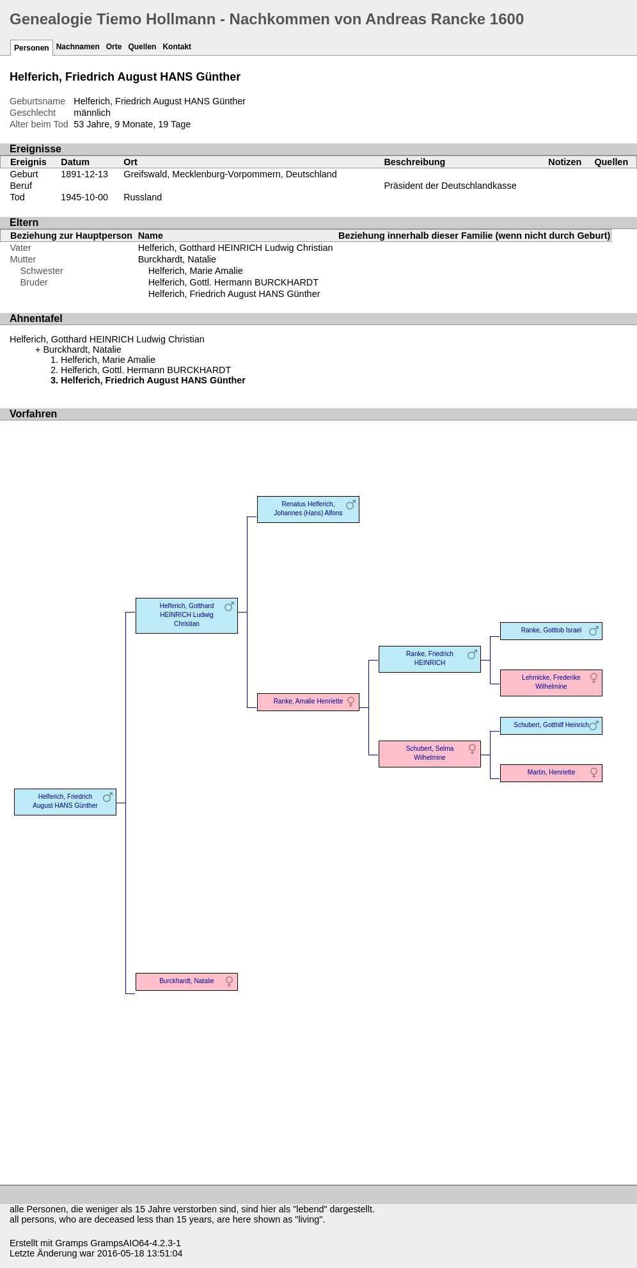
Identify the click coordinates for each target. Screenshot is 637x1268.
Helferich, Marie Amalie (195, 271)
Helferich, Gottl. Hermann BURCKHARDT (233, 282)
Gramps (71, 1243)
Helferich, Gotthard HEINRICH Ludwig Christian (235, 248)
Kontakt (176, 46)
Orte (114, 46)
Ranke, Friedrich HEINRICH (429, 658)
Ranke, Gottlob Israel (551, 630)
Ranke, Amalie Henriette (308, 701)
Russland (142, 197)
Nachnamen (78, 46)
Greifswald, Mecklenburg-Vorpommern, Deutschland (230, 174)
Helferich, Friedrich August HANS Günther (234, 294)
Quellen (142, 46)
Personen (31, 48)
